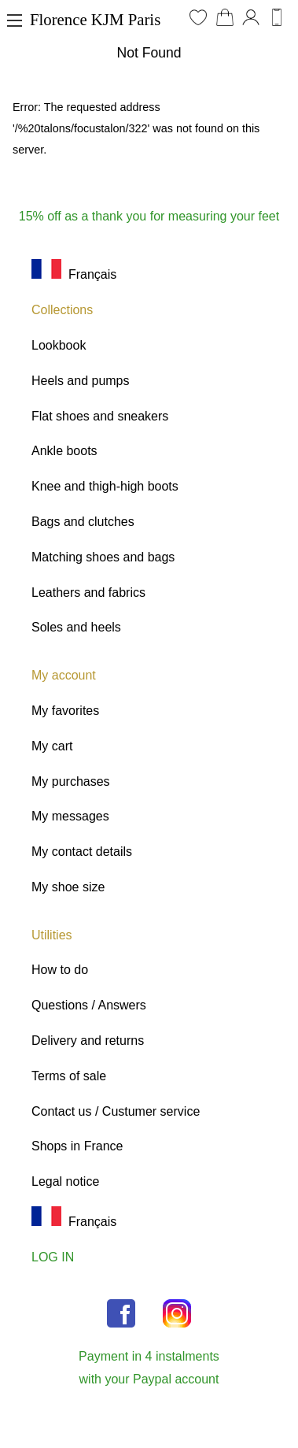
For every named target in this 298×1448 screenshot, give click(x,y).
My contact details (81, 851)
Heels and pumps (80, 380)
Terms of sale (68, 1076)
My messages (70, 816)
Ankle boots (64, 450)
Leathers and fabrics (88, 592)
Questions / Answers (88, 1005)
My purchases (70, 781)
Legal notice (65, 1181)
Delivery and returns (87, 1040)
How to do (59, 969)
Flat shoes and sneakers (99, 416)
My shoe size (68, 887)
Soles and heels (76, 627)
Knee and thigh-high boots (104, 486)
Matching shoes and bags (103, 557)
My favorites (65, 710)
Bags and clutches (82, 521)
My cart (51, 746)
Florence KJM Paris (95, 19)
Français (73, 274)
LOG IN (52, 1257)
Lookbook (58, 345)
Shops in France (77, 1146)
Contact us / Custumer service (115, 1111)
